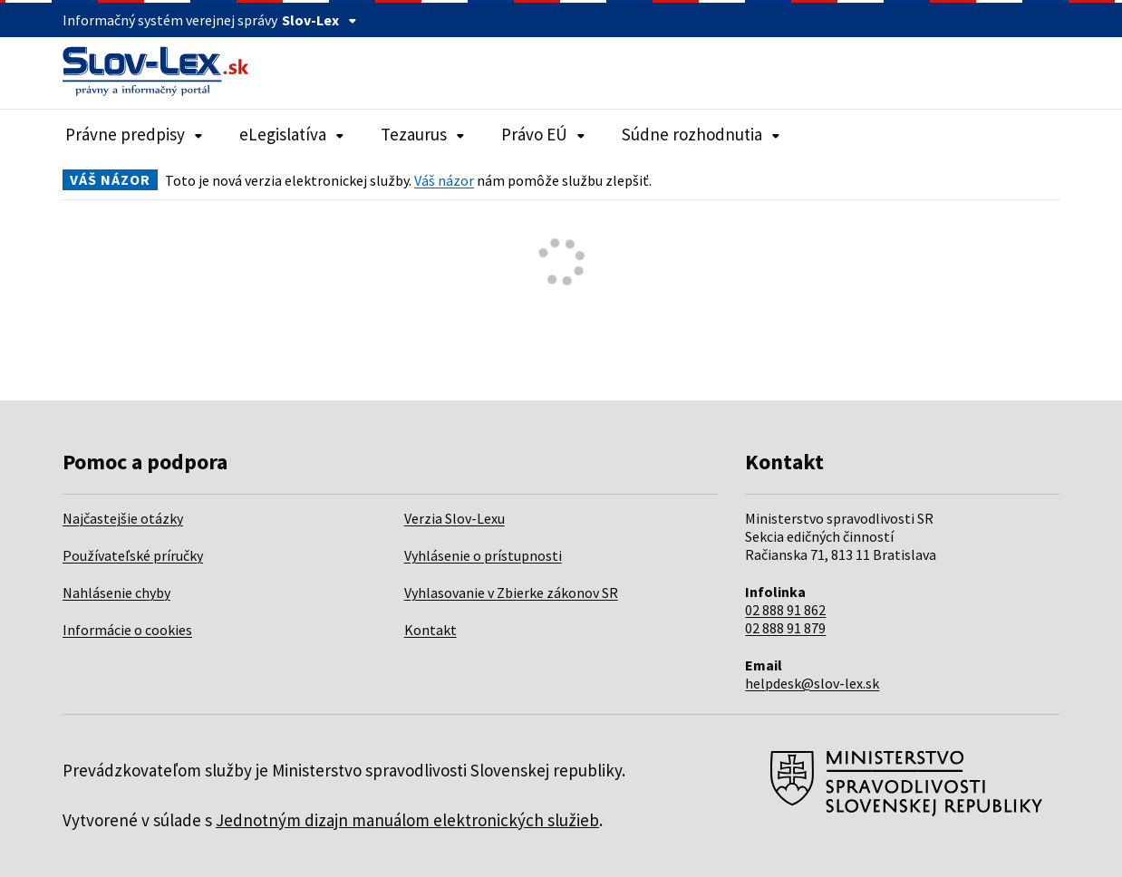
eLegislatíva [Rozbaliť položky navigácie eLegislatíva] (291, 134)
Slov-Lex (319, 20)
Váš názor (444, 180)
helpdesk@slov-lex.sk (812, 683)
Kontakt (430, 630)
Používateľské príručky (133, 555)
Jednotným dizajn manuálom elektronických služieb (407, 820)
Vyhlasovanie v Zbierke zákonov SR (511, 592)
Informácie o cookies (127, 630)
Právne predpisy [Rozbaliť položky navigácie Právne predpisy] (134, 134)
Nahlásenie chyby (116, 592)
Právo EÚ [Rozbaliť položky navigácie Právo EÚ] (543, 134)
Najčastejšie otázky (123, 518)
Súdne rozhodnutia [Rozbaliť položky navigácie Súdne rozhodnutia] (701, 134)
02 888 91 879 (785, 628)
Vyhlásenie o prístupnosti (483, 555)
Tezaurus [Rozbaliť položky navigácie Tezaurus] (423, 134)
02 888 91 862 (785, 610)
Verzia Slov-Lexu (454, 518)
